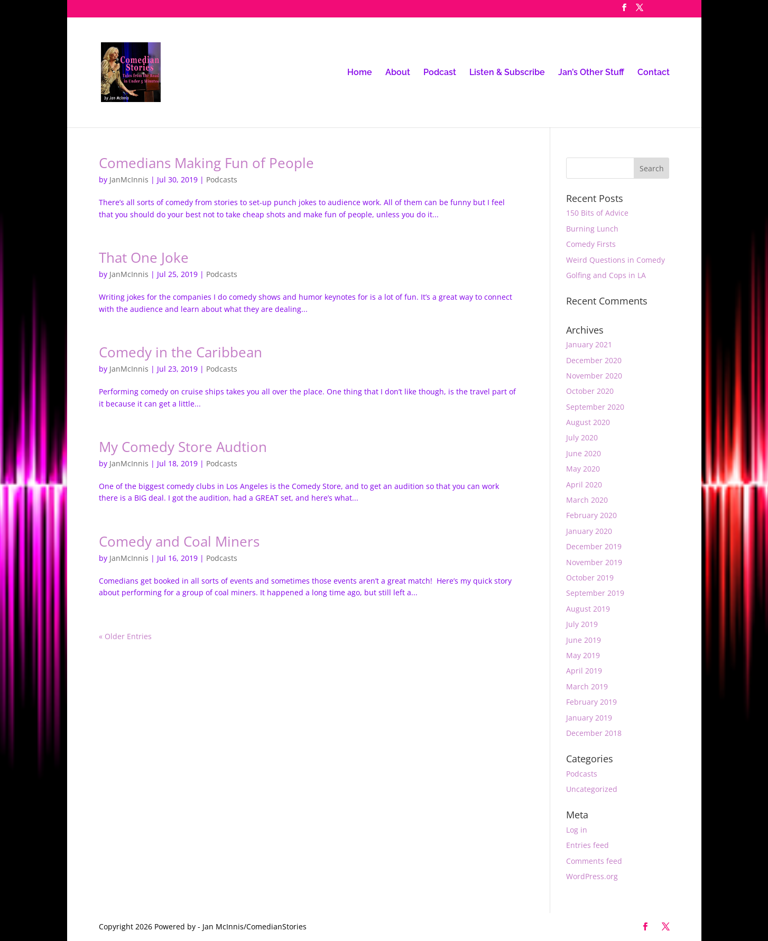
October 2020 (590, 391)
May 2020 (583, 469)
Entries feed (587, 845)
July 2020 (582, 437)
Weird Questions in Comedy (615, 260)
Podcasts (221, 179)
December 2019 (594, 546)
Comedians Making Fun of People (206, 162)
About (397, 73)
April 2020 (584, 484)
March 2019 (587, 686)
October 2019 (590, 578)
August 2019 (588, 609)
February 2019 (591, 702)
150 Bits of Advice (597, 213)
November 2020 (594, 376)
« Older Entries (125, 636)
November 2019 (594, 562)
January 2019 (589, 718)
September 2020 (595, 407)
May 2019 (583, 655)
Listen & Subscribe (507, 73)
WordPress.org (592, 876)
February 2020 (591, 515)
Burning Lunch (592, 229)
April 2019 (584, 671)
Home (359, 73)
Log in (576, 830)
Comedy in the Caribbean (180, 352)
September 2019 (595, 593)
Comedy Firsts (591, 244)
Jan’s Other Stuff (591, 73)
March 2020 (587, 500)
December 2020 (594, 360)
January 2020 (589, 531)
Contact (653, 73)
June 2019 (583, 640)
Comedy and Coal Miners (179, 541)
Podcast (439, 73)
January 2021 (589, 344)
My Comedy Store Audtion (183, 446)
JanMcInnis (129, 179)
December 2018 (594, 733)
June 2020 (583, 453)
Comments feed (594, 861)
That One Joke (144, 257)
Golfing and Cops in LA (606, 275)
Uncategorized (591, 789)
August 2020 (588, 422)
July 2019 (582, 624)
